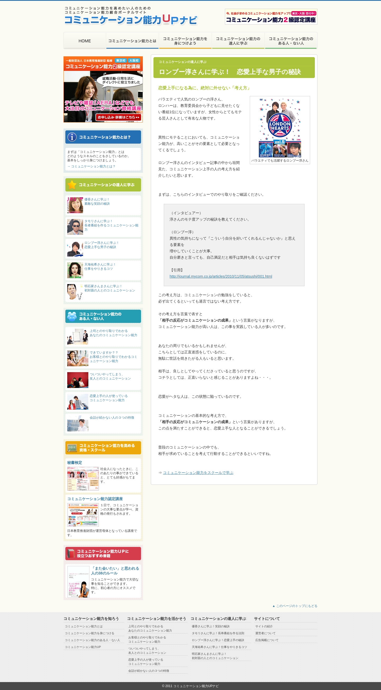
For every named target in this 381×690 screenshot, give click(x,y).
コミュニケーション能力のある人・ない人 (92, 640)
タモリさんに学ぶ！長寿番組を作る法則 (218, 633)
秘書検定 (74, 462)
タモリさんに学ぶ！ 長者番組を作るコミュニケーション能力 (111, 225)
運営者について (265, 633)
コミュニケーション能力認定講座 (95, 499)
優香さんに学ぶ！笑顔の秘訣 (211, 626)
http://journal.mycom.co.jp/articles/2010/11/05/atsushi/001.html (221, 276)
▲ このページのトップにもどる (295, 606)
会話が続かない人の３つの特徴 (112, 417)
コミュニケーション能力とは (84, 626)
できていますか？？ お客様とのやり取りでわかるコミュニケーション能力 (113, 357)
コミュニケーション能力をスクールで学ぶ (198, 472)
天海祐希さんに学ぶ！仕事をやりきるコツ (219, 646)
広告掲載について (267, 640)
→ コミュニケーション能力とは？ (91, 166)
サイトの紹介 (264, 626)
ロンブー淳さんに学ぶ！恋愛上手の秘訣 (218, 640)
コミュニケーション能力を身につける (89, 633)
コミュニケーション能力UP (83, 646)
